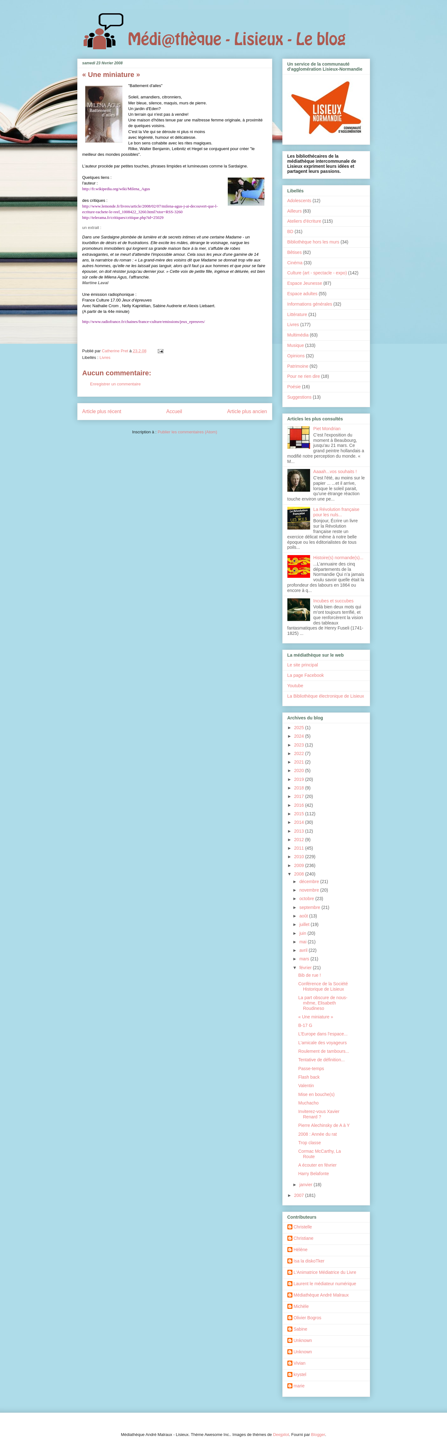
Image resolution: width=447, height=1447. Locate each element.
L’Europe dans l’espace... (322, 1033)
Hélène (301, 1249)
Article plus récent (101, 411)
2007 (299, 1195)
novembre (309, 890)
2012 (299, 839)
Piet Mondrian (326, 428)
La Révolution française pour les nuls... (336, 512)
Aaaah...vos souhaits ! (335, 471)
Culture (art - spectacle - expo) (317, 272)
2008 (299, 873)
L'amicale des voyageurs (322, 1042)
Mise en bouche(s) (316, 1094)
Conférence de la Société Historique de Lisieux (323, 986)
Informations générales (309, 304)
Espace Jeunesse (304, 283)
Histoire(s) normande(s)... (338, 557)
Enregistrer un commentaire (115, 384)
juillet (305, 924)
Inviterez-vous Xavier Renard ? (318, 1114)
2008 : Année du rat (317, 1134)
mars (304, 958)
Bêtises (294, 252)
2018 (299, 787)
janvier (306, 1184)
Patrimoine (298, 366)
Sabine (301, 1329)
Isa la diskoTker (309, 1260)
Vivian (300, 1363)
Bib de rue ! (309, 975)
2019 (299, 779)
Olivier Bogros (307, 1317)
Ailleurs (294, 211)
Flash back (309, 1077)
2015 (299, 813)
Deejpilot (281, 1434)
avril (304, 950)
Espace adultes (302, 293)
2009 (299, 865)
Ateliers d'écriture (304, 221)
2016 (299, 805)
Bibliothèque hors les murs (313, 241)
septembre (310, 907)
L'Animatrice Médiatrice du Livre (325, 1272)
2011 (299, 848)
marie (299, 1385)
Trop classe (309, 1142)
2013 (299, 831)
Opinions (296, 355)
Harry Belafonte (313, 1173)
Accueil (174, 411)
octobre (307, 898)
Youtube (295, 685)
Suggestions (299, 397)
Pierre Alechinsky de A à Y (324, 1125)
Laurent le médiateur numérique (325, 1283)
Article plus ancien (247, 411)
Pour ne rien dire (303, 376)
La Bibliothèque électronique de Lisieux (325, 696)
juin (303, 933)
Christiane (304, 1238)
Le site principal (302, 664)
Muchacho (308, 1102)
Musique (295, 345)
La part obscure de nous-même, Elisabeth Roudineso (322, 1003)
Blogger (318, 1434)
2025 (299, 727)
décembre (309, 881)
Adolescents (299, 200)
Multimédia (298, 334)
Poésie (294, 386)
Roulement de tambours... (323, 1051)
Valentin (306, 1085)
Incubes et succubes (333, 600)
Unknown (303, 1340)
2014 (299, 822)
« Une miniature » (315, 1016)
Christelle (303, 1226)
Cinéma (295, 262)
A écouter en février (317, 1165)
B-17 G (305, 1025)
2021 (299, 762)
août (304, 915)
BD (290, 231)
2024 (299, 736)
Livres (104, 357)
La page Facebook (305, 675)
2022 (299, 753)
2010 (299, 856)
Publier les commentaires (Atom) (187, 432)
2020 (299, 770)
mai (303, 941)
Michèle (301, 1306)
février (306, 967)
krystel (300, 1374)
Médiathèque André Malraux (321, 1295)
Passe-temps (311, 1068)
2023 (299, 744)
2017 (299, 796)
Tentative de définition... (321, 1059)
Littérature (297, 314)
